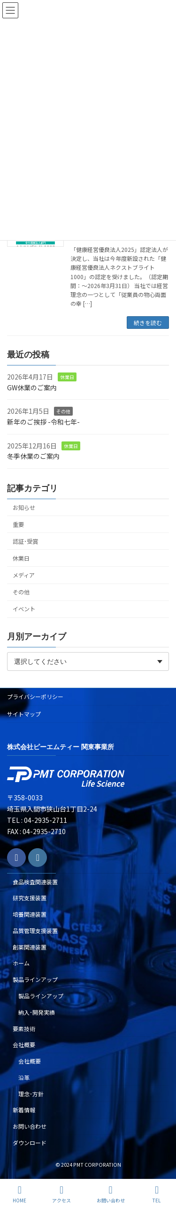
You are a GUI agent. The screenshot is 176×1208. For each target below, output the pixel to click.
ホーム (21, 963)
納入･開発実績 (36, 1012)
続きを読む (148, 323)
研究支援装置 (29, 898)
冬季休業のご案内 (33, 456)
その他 (63, 411)
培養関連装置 (29, 914)
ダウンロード (29, 1143)
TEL (156, 1194)
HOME (19, 1194)
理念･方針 (31, 1093)
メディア (24, 575)
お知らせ (24, 507)
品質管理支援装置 (35, 930)
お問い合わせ (29, 1126)
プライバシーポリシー (35, 696)
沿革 (24, 1077)
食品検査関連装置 (35, 881)
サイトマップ (24, 714)
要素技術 (24, 1028)
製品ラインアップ (35, 979)
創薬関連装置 (29, 946)
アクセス (61, 1194)
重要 (18, 524)
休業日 (67, 376)
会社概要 (24, 1044)
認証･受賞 (25, 541)
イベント (24, 609)
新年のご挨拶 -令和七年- (43, 421)
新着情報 (24, 1110)
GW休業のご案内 (32, 387)
